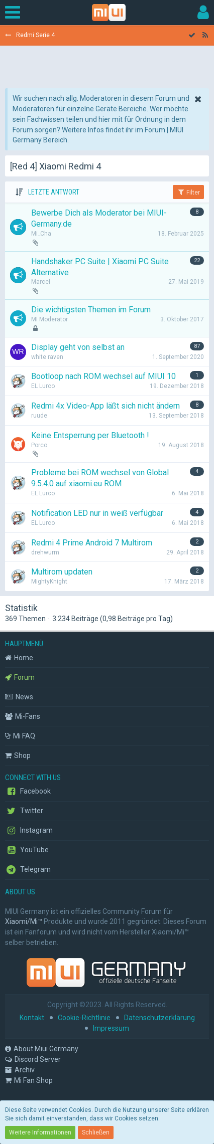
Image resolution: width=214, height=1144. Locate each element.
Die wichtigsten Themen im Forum (91, 309)
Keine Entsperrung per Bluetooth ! (90, 435)
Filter (188, 192)
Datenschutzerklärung (159, 1018)
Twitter (24, 811)
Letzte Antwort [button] (53, 192)
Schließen (96, 1132)
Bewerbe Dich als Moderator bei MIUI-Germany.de (99, 218)
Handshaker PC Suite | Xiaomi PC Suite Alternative (100, 267)
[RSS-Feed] (205, 35)
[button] (15, 13)
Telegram (28, 870)
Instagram (29, 831)
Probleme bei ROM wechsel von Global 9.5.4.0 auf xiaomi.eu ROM (100, 478)
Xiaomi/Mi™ (23, 921)
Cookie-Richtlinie (84, 1018)
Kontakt (32, 1018)
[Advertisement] (107, 63)
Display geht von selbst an (78, 347)
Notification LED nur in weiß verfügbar (97, 513)
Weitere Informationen (40, 1132)
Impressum (111, 1028)
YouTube (27, 850)
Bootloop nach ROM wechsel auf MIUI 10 (103, 376)
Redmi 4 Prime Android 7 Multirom (91, 542)
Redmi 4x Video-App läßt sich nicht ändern (105, 406)
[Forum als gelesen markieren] (192, 35)
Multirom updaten (61, 572)
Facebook (28, 792)
